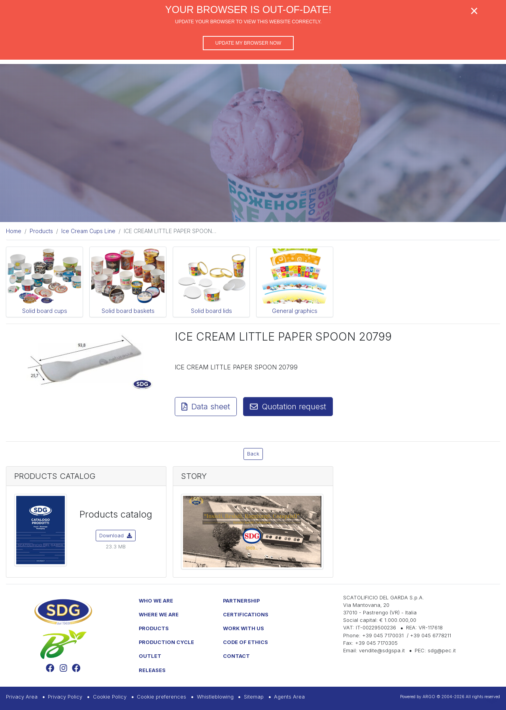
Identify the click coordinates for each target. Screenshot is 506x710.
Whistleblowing (215, 697)
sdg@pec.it (442, 651)
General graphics (294, 310)
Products (154, 628)
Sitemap (254, 697)
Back (253, 454)
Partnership (241, 601)
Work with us (243, 628)
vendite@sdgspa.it (382, 651)
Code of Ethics (245, 642)
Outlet (150, 656)
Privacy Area (22, 697)
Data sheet (205, 406)
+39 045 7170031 (383, 635)
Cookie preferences (161, 697)
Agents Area (289, 697)
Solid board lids (211, 310)
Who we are (156, 601)
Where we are (159, 615)
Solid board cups (44, 310)
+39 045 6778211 (430, 635)
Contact (236, 656)
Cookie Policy (109, 697)
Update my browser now (248, 43)
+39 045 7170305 (376, 643)
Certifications (245, 615)
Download (115, 536)
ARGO (429, 696)
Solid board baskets (128, 310)
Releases (152, 670)
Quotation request (288, 406)
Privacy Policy (65, 697)
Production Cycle (166, 642)
